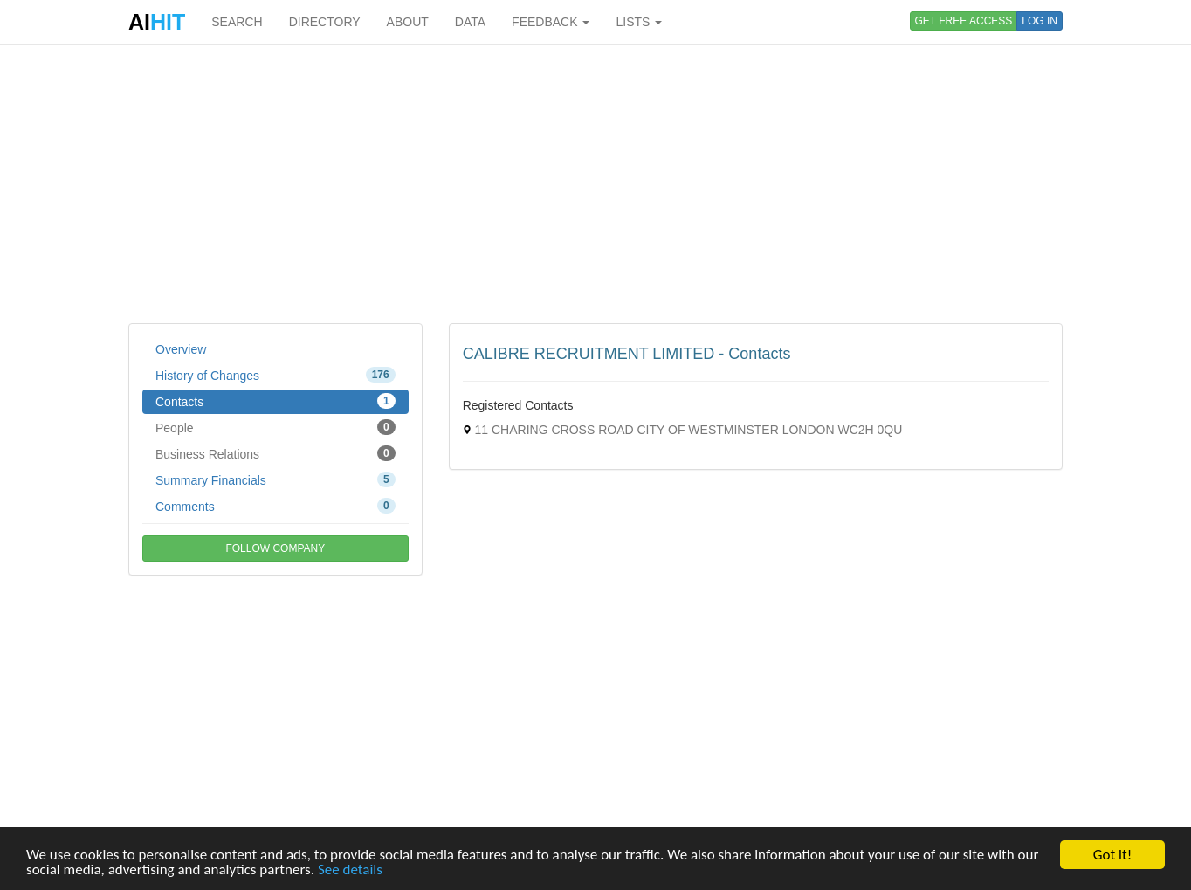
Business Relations (275, 453)
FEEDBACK (550, 22)
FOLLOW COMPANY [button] (275, 548)
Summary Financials (275, 479)
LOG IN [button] (1039, 21)
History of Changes (275, 375)
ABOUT (408, 22)
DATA (470, 22)
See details (350, 870)
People (275, 427)
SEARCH (236, 22)
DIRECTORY (325, 22)
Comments (275, 506)
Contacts (275, 401)
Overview (180, 349)
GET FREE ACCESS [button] (964, 21)
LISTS (639, 22)
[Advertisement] (595, 183)
